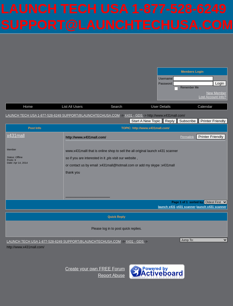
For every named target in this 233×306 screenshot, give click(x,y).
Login (219, 83)
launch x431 (166, 206)
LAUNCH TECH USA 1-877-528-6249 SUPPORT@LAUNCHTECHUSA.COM (63, 115)
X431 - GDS (134, 115)
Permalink (187, 136)
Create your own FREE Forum (95, 268)
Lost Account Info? (212, 97)
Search (116, 106)
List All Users (72, 106)
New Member (216, 93)
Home (28, 106)
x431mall (16, 135)
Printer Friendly (213, 121)
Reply (170, 121)
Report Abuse (111, 275)
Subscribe (187, 121)
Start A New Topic (145, 121)
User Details (161, 106)
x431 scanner (186, 206)
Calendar (205, 106)
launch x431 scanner (211, 206)
